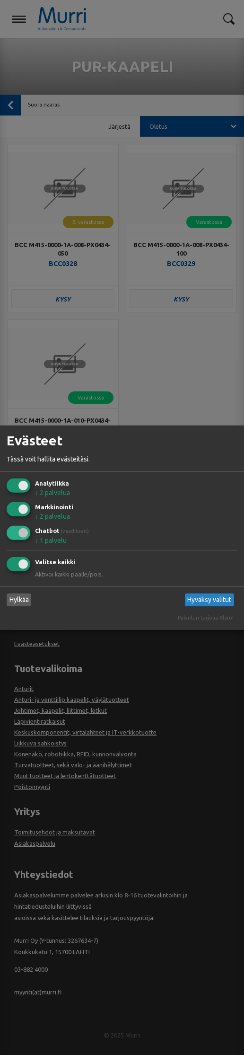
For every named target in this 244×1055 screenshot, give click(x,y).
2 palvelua (52, 492)
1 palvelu (51, 540)
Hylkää (19, 599)
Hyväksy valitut (209, 599)
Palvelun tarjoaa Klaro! (206, 618)
